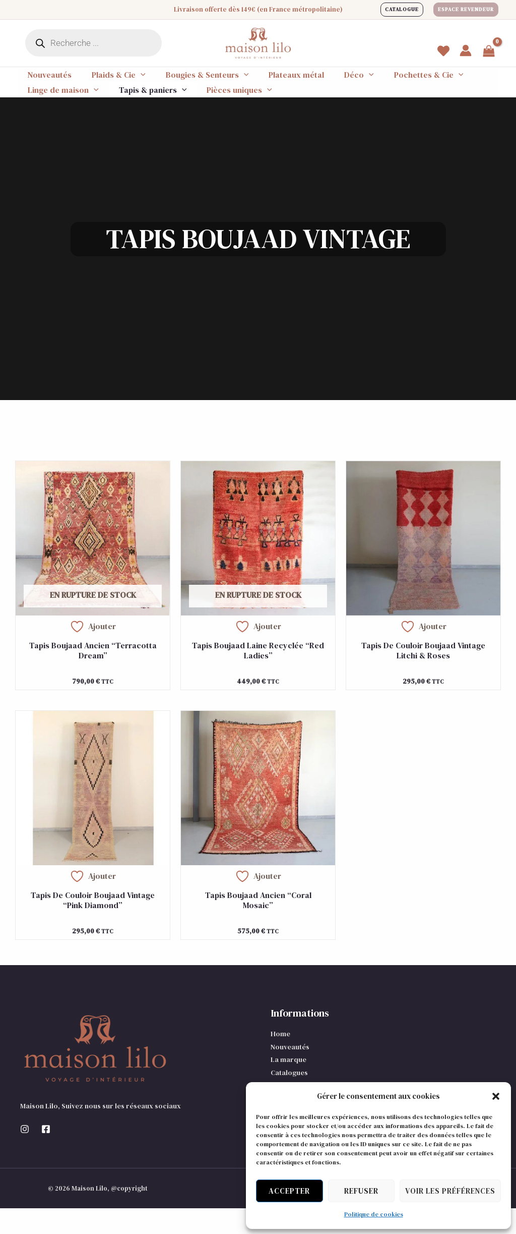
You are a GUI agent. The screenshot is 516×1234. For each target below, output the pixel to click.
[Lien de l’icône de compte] (466, 50)
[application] (128, 80)
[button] (496, 1096)
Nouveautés (290, 1073)
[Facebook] (45, 1154)
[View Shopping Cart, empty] (489, 52)
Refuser (361, 1191)
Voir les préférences (450, 1191)
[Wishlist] (443, 51)
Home (280, 1059)
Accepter (289, 1191)
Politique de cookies (373, 1214)
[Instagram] (24, 1154)
